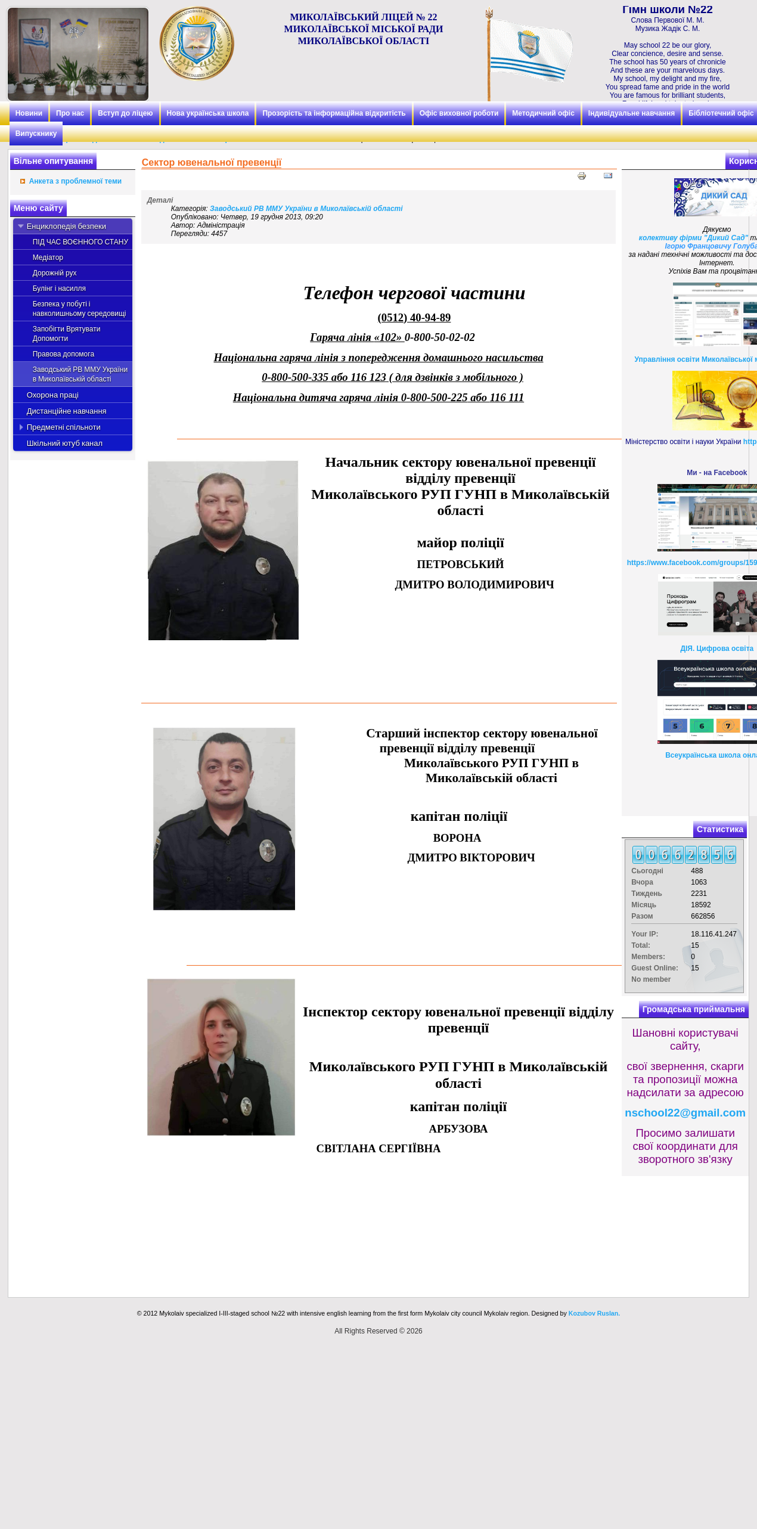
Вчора (642, 882)
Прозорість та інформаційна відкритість (333, 113)
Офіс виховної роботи (459, 113)
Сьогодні (647, 871)
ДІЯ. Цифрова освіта (716, 648)
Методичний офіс (543, 113)
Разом (642, 916)
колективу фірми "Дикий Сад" (693, 238)
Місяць (643, 905)
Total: (640, 945)
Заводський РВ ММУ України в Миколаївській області (306, 208)
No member (651, 979)
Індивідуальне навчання (631, 113)
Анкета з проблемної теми (75, 181)
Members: (648, 957)
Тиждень (646, 893)
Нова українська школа (208, 113)
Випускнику (36, 133)
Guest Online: (654, 968)
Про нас (70, 113)
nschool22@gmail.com (685, 1112)
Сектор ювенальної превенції (212, 162)
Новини (28, 113)
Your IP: (644, 934)
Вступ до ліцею (125, 113)
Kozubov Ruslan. (594, 1313)
